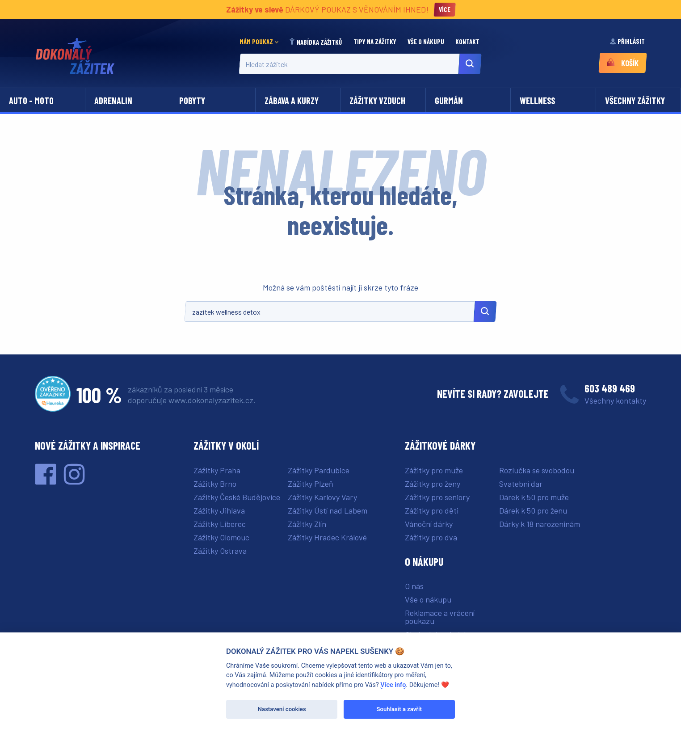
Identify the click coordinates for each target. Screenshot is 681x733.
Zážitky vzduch (377, 100)
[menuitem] (262, 42)
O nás (414, 586)
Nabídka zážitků (316, 42)
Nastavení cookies (282, 709)
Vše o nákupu (427, 42)
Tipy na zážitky (375, 42)
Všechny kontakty (615, 400)
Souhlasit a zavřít (399, 709)
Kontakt (468, 42)
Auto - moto (31, 100)
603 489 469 (609, 388)
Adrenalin (113, 100)
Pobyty (192, 100)
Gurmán (449, 100)
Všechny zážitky (635, 100)
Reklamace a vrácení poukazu (440, 617)
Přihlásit (628, 41)
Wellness (537, 100)
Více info (393, 685)
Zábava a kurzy (292, 100)
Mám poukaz (256, 42)
